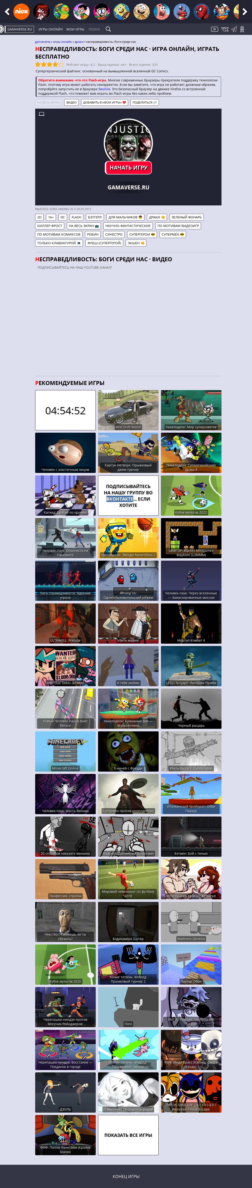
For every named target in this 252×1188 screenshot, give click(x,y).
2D (39, 217)
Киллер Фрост (49, 226)
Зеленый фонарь (187, 217)
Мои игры (75, 29)
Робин (93, 234)
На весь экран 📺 (84, 226)
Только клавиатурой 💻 (59, 243)
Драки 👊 (157, 217)
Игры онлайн (51, 29)
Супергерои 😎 (142, 234)
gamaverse (42, 42)
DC (63, 217)
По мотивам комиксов (58, 234)
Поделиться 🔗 (145, 102)
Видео (71, 102)
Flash (76, 217)
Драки (79, 42)
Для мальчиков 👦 (125, 217)
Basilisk (104, 89)
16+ (51, 217)
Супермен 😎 (173, 234)
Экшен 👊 (136, 243)
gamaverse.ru (19, 29)
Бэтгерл (95, 217)
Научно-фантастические (128, 226)
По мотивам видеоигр (178, 226)
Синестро (114, 234)
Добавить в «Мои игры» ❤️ (104, 102)
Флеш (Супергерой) (104, 243)
